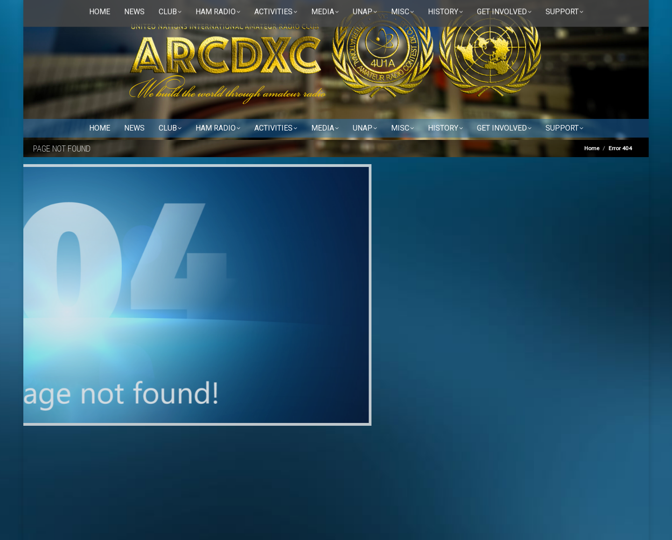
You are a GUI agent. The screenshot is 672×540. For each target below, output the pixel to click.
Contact (129, 9)
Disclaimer (167, 9)
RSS (201, 9)
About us (94, 9)
